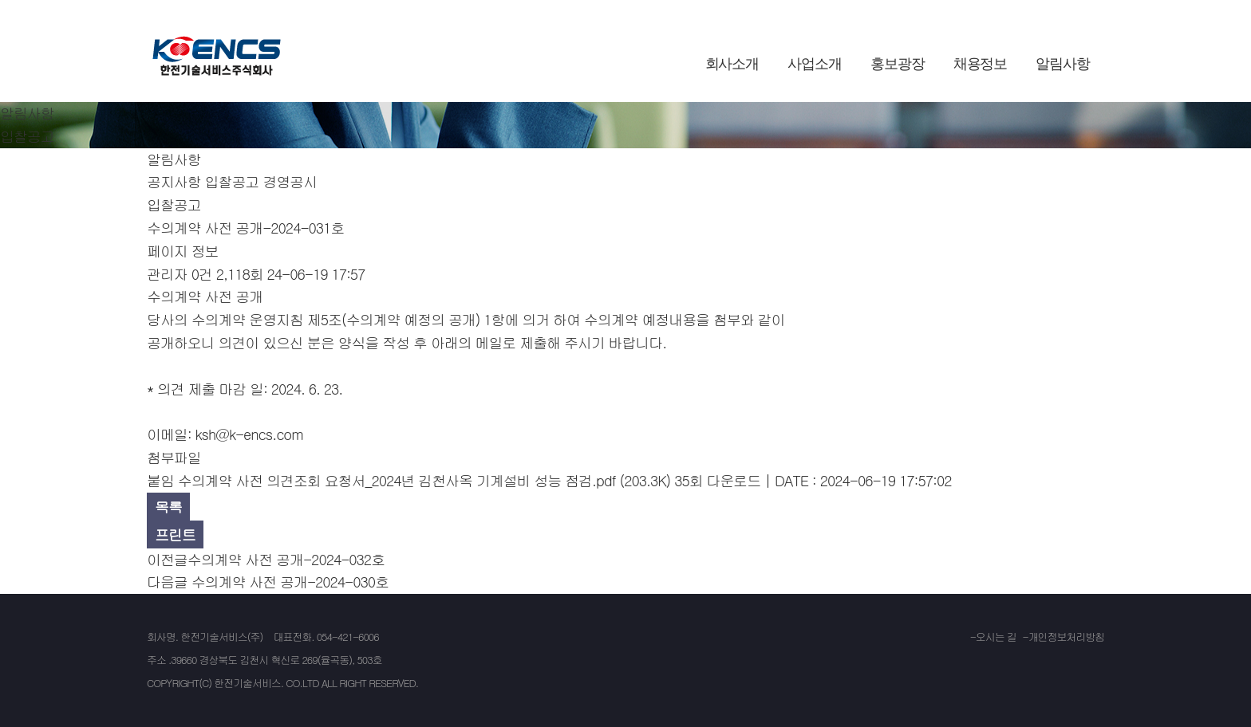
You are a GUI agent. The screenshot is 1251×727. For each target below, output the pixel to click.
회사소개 (732, 64)
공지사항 (174, 181)
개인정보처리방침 (1066, 636)
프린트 (175, 534)
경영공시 (289, 181)
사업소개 (814, 64)
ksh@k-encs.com (249, 434)
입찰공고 (232, 181)
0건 (201, 274)
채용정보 (980, 64)
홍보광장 (897, 64)
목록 (168, 507)
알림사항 (1063, 64)
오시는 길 (996, 636)
